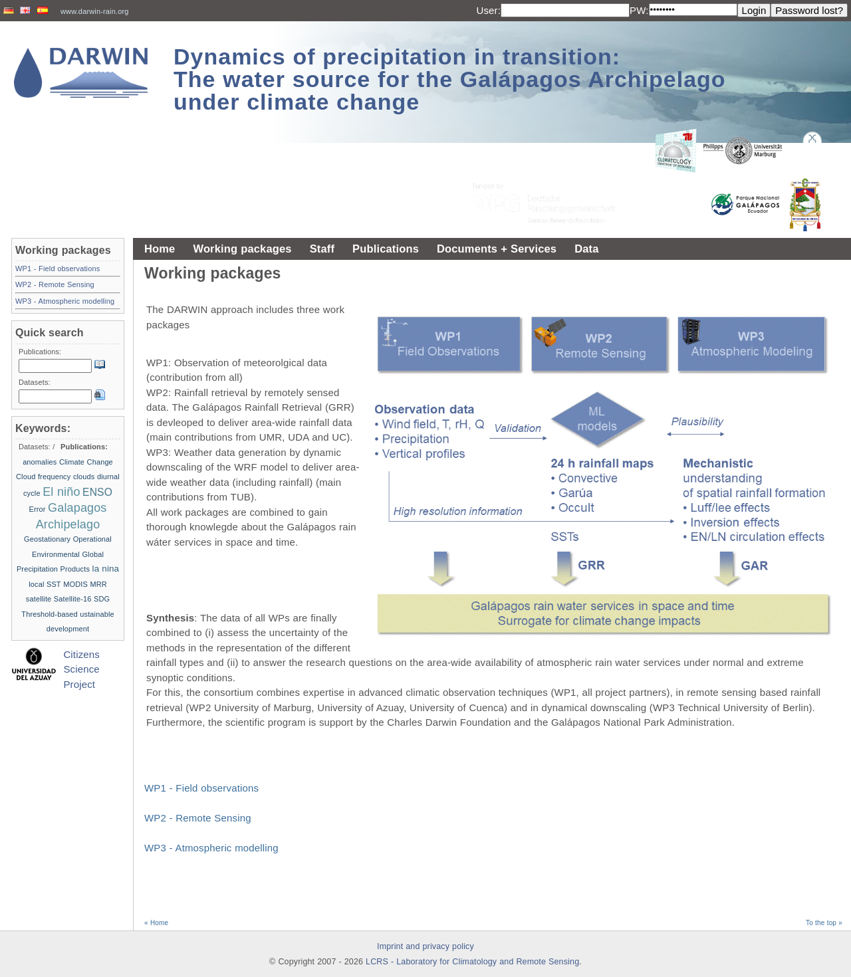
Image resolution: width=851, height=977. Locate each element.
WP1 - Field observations (201, 788)
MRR (98, 584)
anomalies (40, 462)
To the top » (824, 922)
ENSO (97, 492)
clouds (84, 477)
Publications (385, 249)
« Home (156, 922)
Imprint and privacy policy (425, 946)
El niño (61, 491)
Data (586, 249)
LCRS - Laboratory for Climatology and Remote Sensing (472, 961)
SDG (102, 599)
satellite (39, 599)
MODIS (75, 584)
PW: (639, 10)
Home (159, 249)
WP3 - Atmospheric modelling (211, 847)
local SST (45, 584)
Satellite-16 (73, 599)
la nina (106, 569)
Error (37, 509)
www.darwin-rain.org (95, 11)
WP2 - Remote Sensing (197, 817)
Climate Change (86, 462)
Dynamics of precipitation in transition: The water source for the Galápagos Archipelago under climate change (450, 79)
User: (488, 10)
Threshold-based (49, 614)
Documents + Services (496, 249)
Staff (322, 249)
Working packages (242, 249)
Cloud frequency (43, 477)
